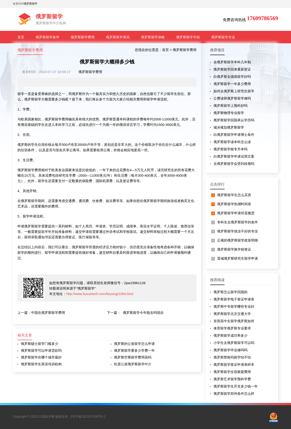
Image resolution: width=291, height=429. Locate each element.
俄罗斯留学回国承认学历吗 (233, 120)
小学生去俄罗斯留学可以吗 (233, 343)
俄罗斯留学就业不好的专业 (237, 231)
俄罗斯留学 (30, 3)
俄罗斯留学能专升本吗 (230, 149)
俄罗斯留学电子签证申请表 (233, 299)
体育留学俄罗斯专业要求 (232, 328)
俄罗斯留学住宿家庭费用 (232, 372)
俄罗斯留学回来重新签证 (232, 69)
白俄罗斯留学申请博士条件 (233, 134)
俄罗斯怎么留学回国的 (230, 292)
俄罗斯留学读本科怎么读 (232, 142)
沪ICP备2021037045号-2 (87, 416)
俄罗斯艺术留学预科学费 (232, 379)
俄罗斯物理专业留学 (228, 113)
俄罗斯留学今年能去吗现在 (143, 312)
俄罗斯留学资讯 (118, 37)
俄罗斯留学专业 (223, 37)
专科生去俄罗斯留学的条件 (237, 222)
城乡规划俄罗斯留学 (228, 127)
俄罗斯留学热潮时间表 (234, 204)
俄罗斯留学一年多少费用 (232, 84)
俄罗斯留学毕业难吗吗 (230, 350)
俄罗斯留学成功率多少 (230, 335)
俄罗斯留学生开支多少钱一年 (235, 386)
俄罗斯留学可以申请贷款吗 (41, 350)
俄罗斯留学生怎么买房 (234, 195)
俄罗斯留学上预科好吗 (230, 105)
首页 (20, 37)
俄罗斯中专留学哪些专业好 (233, 306)
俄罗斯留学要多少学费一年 (134, 350)
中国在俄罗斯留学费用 (48, 312)
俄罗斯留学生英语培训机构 (41, 364)
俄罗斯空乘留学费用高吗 (132, 357)
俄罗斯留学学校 (188, 37)
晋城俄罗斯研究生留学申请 (237, 258)
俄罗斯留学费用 (83, 37)
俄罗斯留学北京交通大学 (232, 314)
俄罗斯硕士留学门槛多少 (39, 344)
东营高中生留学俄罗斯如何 (233, 321)
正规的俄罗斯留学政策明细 (237, 240)
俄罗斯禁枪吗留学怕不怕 (232, 357)
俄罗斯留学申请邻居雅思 (236, 213)
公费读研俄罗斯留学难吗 (232, 98)
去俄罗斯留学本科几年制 (232, 62)
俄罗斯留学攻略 (153, 37)
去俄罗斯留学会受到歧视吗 (233, 164)
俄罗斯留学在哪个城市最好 (41, 357)
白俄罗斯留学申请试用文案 (233, 156)
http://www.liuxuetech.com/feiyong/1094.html (99, 294)
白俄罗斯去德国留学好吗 (232, 76)
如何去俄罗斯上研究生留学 (233, 91)
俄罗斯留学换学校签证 (234, 249)
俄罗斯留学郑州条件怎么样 (233, 393)
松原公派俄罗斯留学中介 (132, 364)
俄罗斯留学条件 (47, 37)
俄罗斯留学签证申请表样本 (233, 364)
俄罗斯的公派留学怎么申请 (134, 344)
